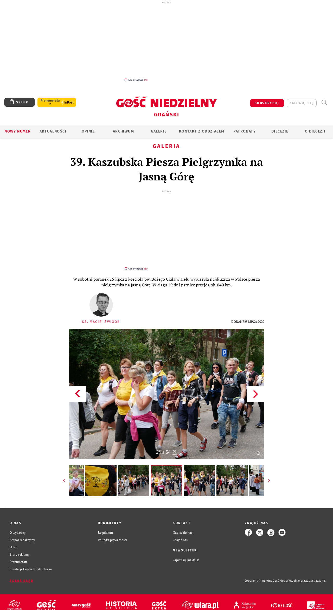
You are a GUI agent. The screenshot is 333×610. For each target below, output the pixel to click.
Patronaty (244, 131)
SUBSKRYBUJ (267, 103)
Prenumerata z (50, 102)
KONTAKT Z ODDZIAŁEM (202, 131)
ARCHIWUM (123, 131)
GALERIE (159, 131)
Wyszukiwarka (324, 102)
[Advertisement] (166, 41)
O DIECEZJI (315, 131)
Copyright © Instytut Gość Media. (267, 576)
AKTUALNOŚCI (53, 131)
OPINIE (88, 131)
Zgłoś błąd (22, 576)
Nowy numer (17, 131)
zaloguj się (302, 103)
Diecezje (279, 131)
